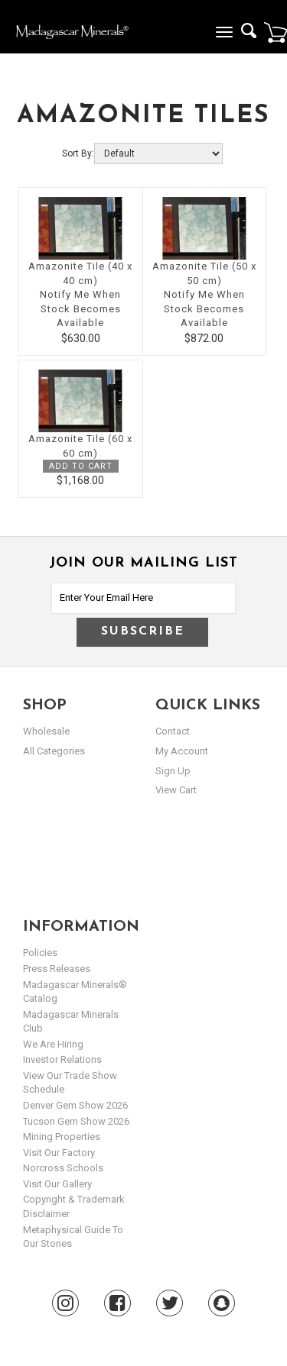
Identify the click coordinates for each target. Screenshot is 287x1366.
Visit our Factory (59, 1152)
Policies (40, 952)
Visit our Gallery (57, 1184)
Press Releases (56, 968)
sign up (173, 771)
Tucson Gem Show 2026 (76, 1121)
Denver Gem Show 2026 (75, 1105)
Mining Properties (61, 1136)
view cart (176, 790)
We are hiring (53, 1044)
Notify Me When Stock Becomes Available (80, 308)
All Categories (54, 751)
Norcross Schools (63, 1168)
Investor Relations (62, 1059)
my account (181, 751)
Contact (172, 731)
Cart (275, 32)
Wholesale (46, 731)
